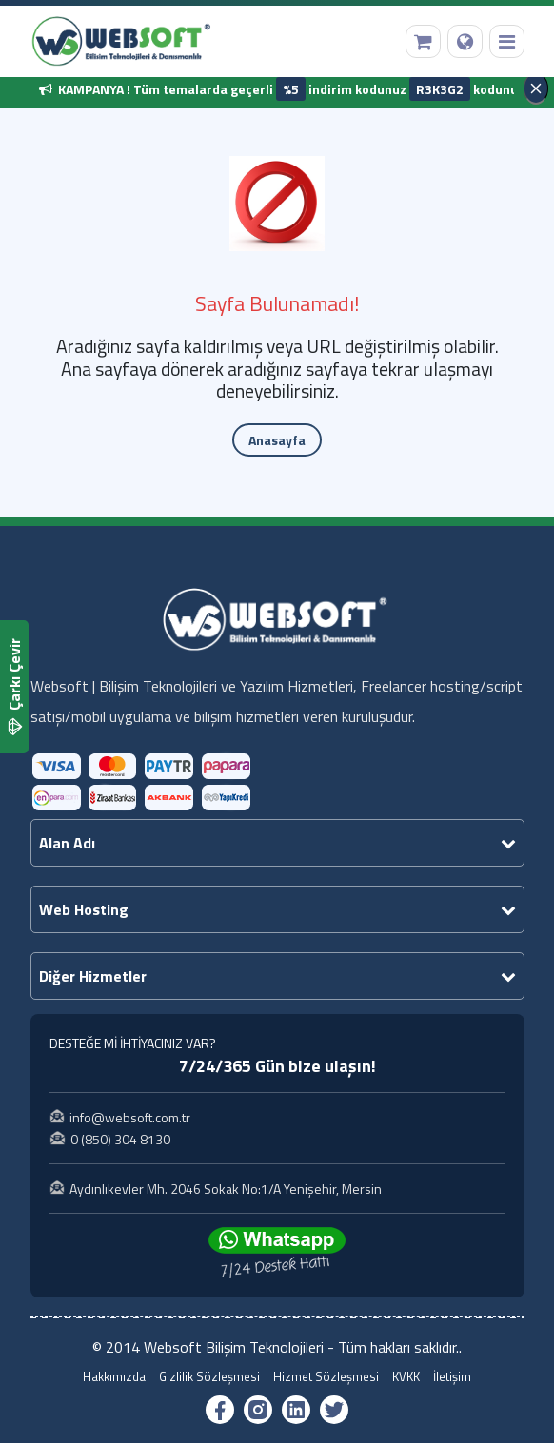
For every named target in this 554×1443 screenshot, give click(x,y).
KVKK (406, 1377)
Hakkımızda (114, 1377)
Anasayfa (277, 440)
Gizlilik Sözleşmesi (209, 1377)
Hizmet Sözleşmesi (326, 1377)
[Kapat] (536, 88)
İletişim (452, 1377)
